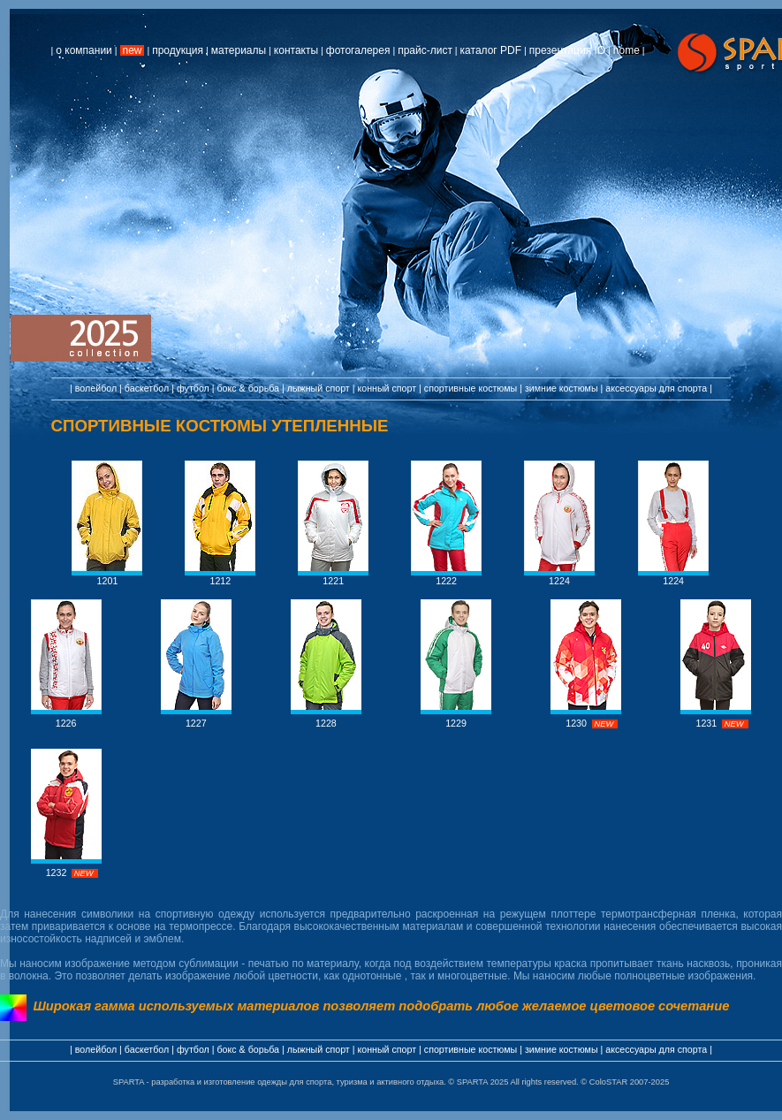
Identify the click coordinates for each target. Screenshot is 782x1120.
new (131, 50)
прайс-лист (425, 50)
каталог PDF (490, 50)
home (626, 50)
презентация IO (567, 50)
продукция (177, 50)
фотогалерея (358, 50)
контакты (296, 50)
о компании (84, 50)
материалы (238, 50)
